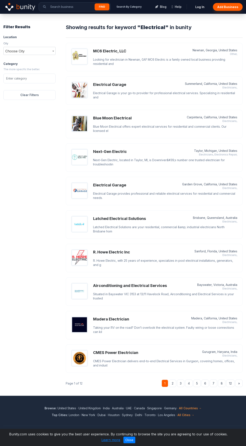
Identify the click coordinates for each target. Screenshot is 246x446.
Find (102, 6)
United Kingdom (89, 408)
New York (88, 415)
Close (129, 440)
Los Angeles (166, 415)
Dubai (102, 415)
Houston (114, 415)
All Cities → (186, 415)
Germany (170, 408)
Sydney (127, 415)
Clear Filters (29, 95)
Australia (118, 408)
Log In (199, 7)
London (74, 415)
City (5, 43)
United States (66, 408)
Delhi (138, 415)
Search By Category (129, 6)
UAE (129, 408)
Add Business (227, 7)
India (106, 408)
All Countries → (190, 408)
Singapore (154, 408)
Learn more (110, 440)
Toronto (150, 415)
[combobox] (29, 51)
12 (230, 383)
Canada (139, 408)
